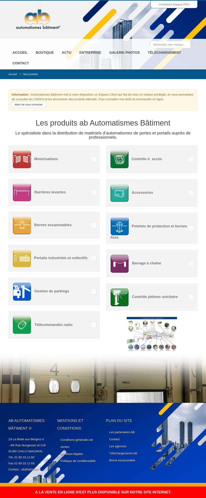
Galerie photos (124, 53)
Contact (20, 63)
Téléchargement (164, 53)
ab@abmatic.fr (31, 469)
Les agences (117, 446)
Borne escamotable (122, 460)
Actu (66, 53)
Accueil (20, 53)
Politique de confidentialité (78, 461)
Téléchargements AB (123, 453)
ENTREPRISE (90, 53)
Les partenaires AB (122, 432)
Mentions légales (72, 454)
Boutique (45, 53)
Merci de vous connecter (29, 104)
